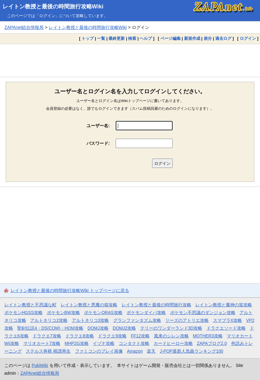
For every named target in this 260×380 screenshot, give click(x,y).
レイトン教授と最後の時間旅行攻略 (156, 304)
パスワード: (98, 143)
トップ (87, 38)
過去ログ (223, 38)
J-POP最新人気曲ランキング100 (191, 351)
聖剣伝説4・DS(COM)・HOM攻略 (50, 328)
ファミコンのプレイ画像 (99, 351)
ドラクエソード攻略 (226, 328)
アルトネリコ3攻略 (90, 320)
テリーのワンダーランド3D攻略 (171, 328)
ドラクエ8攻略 (79, 335)
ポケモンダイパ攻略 (146, 312)
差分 (208, 38)
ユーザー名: (98, 125)
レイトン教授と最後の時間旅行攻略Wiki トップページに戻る (70, 290)
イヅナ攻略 (103, 343)
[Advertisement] (130, 60)
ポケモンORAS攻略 (103, 312)
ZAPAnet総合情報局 (24, 27)
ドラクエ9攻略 (112, 335)
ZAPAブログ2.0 (212, 343)
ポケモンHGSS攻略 (23, 312)
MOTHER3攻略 (208, 335)
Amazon (135, 351)
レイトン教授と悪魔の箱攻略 (89, 304)
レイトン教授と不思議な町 (30, 304)
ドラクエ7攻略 (47, 335)
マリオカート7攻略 (42, 343)
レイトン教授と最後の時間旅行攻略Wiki (53, 6)
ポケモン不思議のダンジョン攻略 (202, 312)
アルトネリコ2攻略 (48, 320)
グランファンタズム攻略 (137, 320)
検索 (132, 38)
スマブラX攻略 (227, 320)
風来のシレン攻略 (171, 335)
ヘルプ (146, 38)
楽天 (151, 351)
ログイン (248, 38)
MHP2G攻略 (77, 343)
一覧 (101, 38)
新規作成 (192, 38)
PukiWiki (40, 365)
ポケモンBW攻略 (63, 312)
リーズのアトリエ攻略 (187, 320)
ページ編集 (170, 38)
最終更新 (117, 38)
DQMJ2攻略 (124, 328)
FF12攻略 (140, 335)
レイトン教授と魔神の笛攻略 (223, 304)
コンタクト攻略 (134, 343)
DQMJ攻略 (98, 328)
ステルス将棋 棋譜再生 (48, 351)
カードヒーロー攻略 (173, 343)
